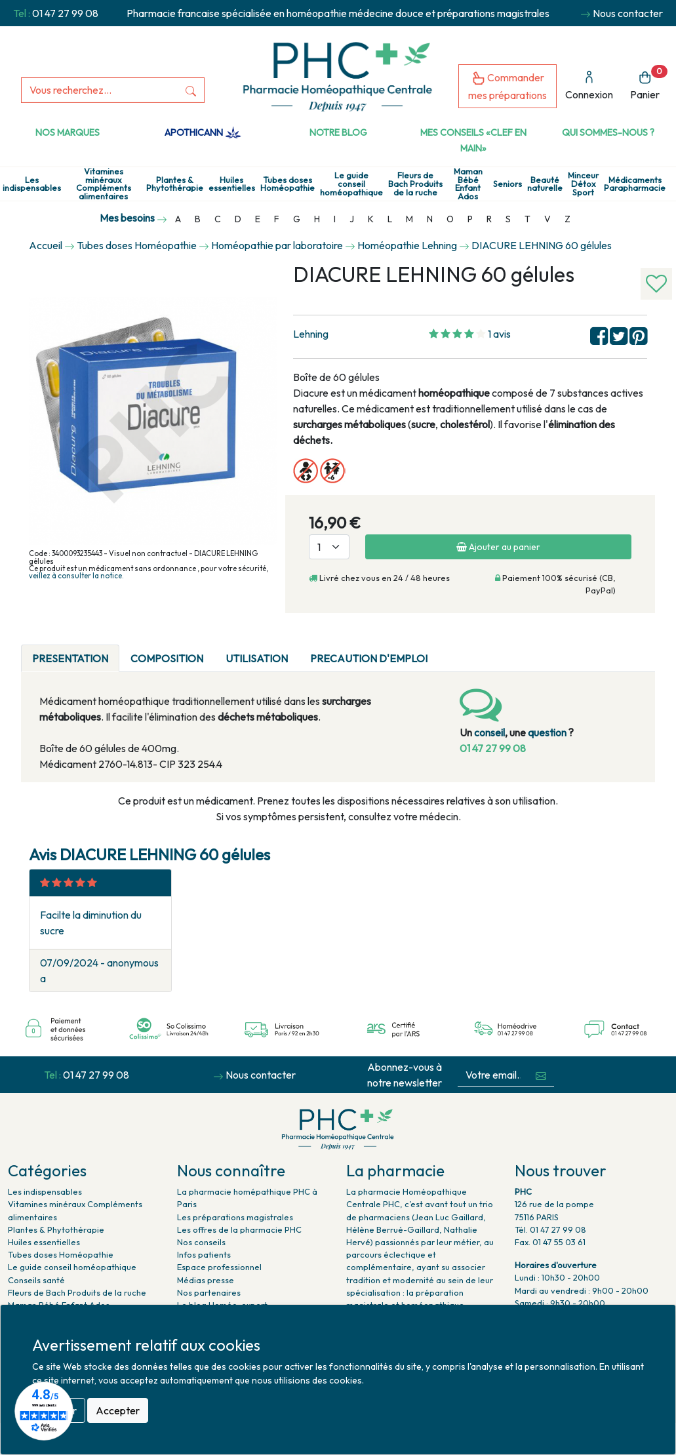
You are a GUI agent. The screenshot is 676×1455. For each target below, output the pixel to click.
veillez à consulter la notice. (76, 575)
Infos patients (204, 1254)
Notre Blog (338, 132)
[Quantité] (329, 546)
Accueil (45, 245)
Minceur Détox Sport (583, 183)
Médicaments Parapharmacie (635, 184)
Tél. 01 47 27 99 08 (550, 1229)
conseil (489, 732)
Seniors (507, 184)
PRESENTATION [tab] (70, 658)
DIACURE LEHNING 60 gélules (541, 245)
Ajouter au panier (498, 547)
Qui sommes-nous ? (608, 132)
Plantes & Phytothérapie (174, 184)
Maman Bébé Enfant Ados (468, 184)
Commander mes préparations (507, 86)
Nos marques (67, 132)
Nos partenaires (209, 1292)
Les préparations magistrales (235, 1217)
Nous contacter (628, 13)
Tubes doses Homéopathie (287, 184)
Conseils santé (36, 1280)
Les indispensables (32, 184)
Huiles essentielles (232, 184)
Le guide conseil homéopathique (351, 183)
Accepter (118, 1410)
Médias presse (205, 1280)
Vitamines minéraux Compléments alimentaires (103, 184)
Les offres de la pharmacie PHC (239, 1229)
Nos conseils (201, 1242)
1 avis (499, 333)
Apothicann (203, 132)
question (547, 732)
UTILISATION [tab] (257, 658)
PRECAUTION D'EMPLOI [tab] (368, 658)
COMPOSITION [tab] (166, 658)
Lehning (310, 333)
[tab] (450, 650)
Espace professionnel (219, 1267)
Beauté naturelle (545, 184)
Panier (648, 83)
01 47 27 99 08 (65, 13)
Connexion (589, 85)
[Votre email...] (493, 1075)
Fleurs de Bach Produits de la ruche (415, 183)
